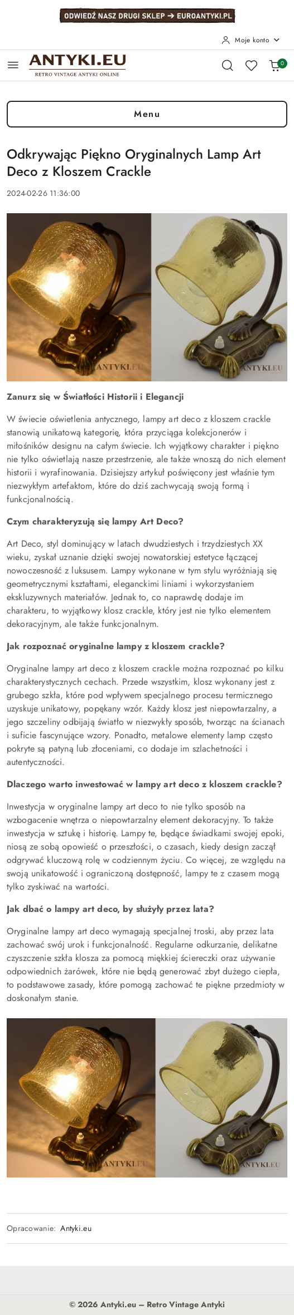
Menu (147, 113)
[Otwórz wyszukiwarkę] (227, 65)
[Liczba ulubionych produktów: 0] (251, 65)
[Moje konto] (251, 40)
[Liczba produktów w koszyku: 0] (274, 65)
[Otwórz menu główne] (13, 64)
